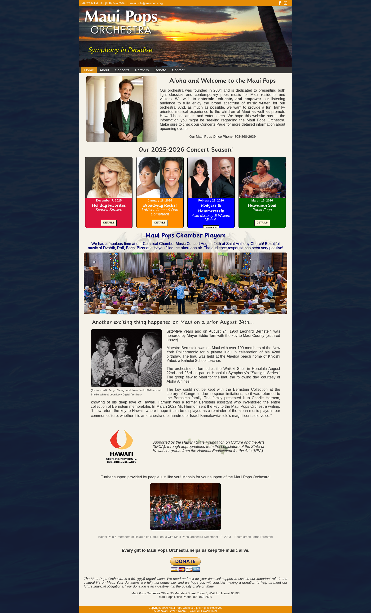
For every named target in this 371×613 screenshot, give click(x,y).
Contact (178, 70)
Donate (160, 70)
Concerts (122, 70)
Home (89, 70)
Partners (142, 70)
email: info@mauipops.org (146, 3)
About (104, 70)
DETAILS (108, 222)
